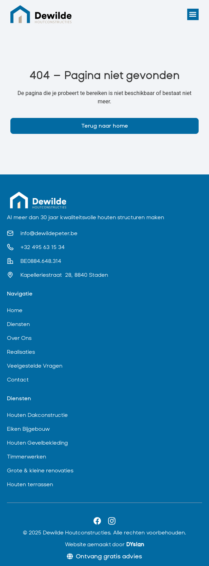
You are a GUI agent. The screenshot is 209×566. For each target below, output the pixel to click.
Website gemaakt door (104, 544)
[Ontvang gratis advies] (104, 556)
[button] (193, 14)
